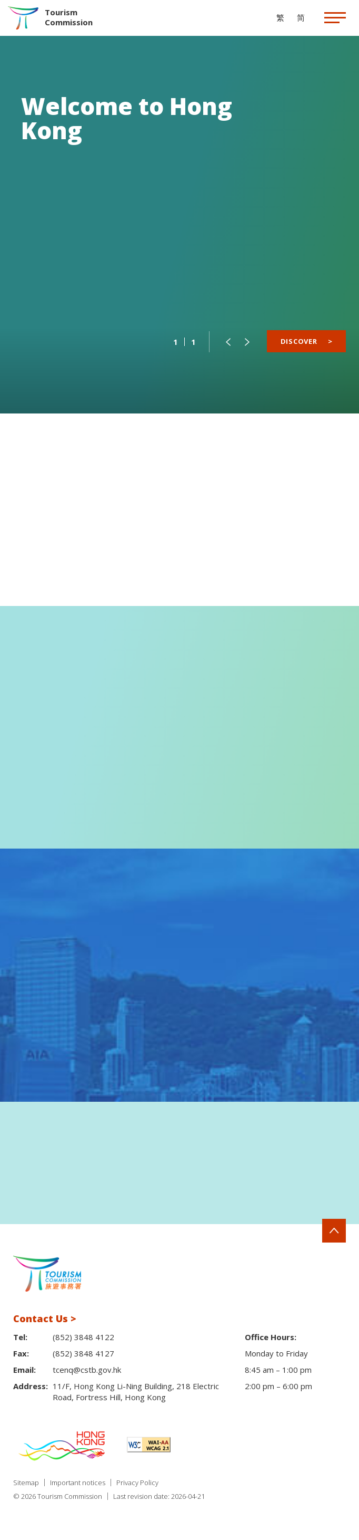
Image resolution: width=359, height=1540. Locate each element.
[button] (227, 341)
